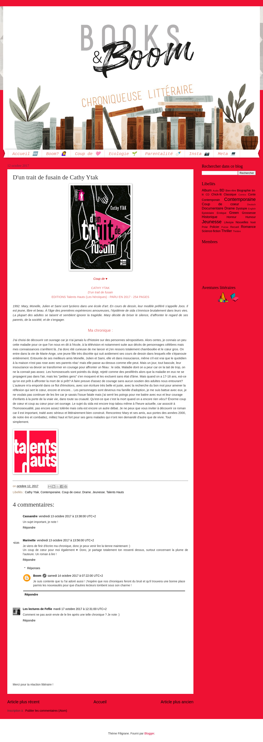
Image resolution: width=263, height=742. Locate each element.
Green (234, 213)
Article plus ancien (177, 702)
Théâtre (237, 231)
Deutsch (251, 204)
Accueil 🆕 (25, 153)
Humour (250, 217)
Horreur (231, 217)
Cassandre (30, 516)
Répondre (29, 527)
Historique (209, 217)
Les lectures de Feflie (37, 609)
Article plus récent (23, 702)
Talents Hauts (115, 492)
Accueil (100, 702)
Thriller (226, 231)
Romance (248, 227)
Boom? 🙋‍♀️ (56, 153)
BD (222, 190)
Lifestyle (229, 222)
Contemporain (211, 200)
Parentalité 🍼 (162, 153)
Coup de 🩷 (87, 153)
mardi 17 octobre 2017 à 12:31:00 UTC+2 (80, 609)
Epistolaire (208, 213)
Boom (37, 575)
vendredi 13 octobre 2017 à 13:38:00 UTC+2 (67, 516)
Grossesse (249, 212)
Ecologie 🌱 (123, 153)
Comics (242, 194)
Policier (214, 227)
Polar (205, 227)
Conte (252, 194)
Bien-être (231, 190)
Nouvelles (242, 222)
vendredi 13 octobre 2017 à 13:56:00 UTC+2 (65, 540)
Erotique (221, 213)
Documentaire (212, 208)
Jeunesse (99, 492)
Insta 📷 (199, 153)
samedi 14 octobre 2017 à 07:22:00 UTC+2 (75, 575)
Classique (230, 194)
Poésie (225, 227)
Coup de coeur (71, 492)
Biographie (244, 190)
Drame (86, 492)
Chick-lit (216, 194)
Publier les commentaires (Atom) (46, 710)
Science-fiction (211, 231)
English (252, 208)
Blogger (149, 733)
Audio (216, 190)
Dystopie (241, 208)
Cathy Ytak (32, 492)
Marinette (29, 540)
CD (207, 194)
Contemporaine (50, 492)
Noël (253, 222)
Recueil (234, 227)
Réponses (33, 568)
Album (207, 190)
